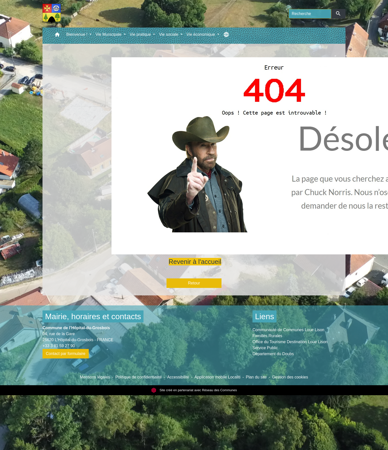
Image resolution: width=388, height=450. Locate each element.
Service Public (265, 348)
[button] (57, 36)
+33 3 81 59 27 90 (58, 346)
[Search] (309, 14)
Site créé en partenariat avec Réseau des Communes (194, 390)
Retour (194, 283)
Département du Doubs (273, 354)
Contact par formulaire (65, 353)
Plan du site (256, 377)
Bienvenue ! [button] (77, 34)
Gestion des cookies (290, 377)
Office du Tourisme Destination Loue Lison (290, 342)
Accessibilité (178, 377)
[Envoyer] (338, 14)
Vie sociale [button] (169, 34)
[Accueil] (51, 14)
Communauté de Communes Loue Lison (288, 330)
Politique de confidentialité (138, 377)
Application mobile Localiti (217, 377)
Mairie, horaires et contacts (93, 316)
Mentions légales (95, 377)
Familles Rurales (267, 336)
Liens (264, 316)
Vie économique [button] (201, 34)
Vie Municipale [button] (109, 34)
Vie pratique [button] (141, 34)
